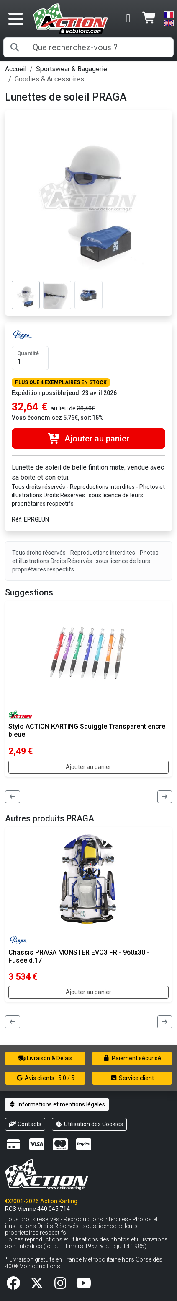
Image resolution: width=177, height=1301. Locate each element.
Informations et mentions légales (57, 1104)
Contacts (25, 1124)
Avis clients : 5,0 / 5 (45, 1078)
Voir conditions (40, 1266)
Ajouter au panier (88, 439)
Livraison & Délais (45, 1058)
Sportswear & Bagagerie (71, 69)
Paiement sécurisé (132, 1058)
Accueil (15, 69)
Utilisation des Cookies (89, 1124)
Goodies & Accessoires (49, 79)
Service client (132, 1078)
